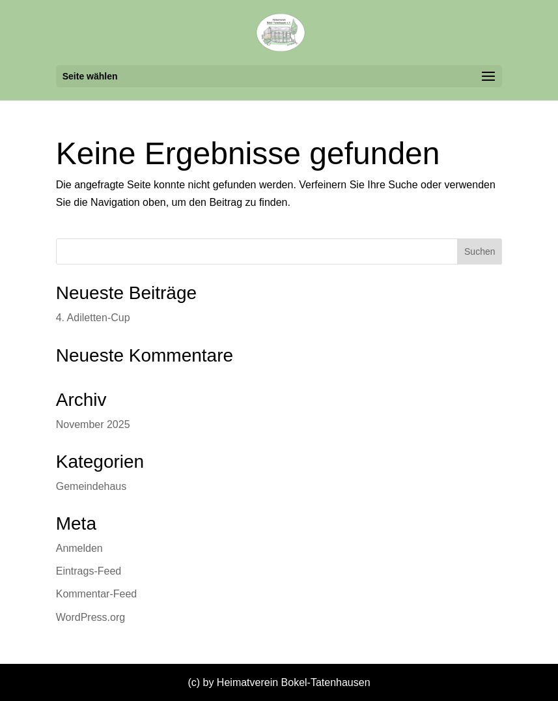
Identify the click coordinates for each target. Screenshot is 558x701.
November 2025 (93, 424)
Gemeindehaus (91, 486)
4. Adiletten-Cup (93, 317)
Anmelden (79, 548)
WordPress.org (90, 617)
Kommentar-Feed (96, 593)
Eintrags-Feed (89, 571)
